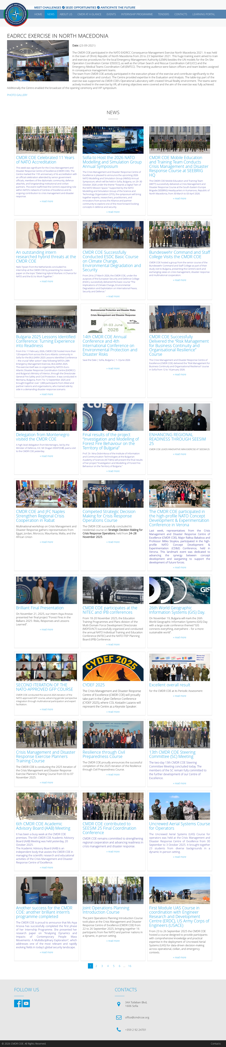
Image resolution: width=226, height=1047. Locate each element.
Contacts (216, 1043)
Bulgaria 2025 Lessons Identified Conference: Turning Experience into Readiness (46, 341)
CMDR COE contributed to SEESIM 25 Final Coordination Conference (109, 828)
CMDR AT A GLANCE (89, 14)
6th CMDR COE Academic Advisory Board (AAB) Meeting (43, 826)
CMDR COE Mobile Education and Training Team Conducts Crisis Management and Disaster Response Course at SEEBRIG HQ (179, 166)
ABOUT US (66, 14)
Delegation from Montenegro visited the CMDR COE (42, 437)
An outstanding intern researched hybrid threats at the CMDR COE (46, 256)
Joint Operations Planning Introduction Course (106, 910)
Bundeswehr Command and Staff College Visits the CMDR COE (179, 254)
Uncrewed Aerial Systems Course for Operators (179, 826)
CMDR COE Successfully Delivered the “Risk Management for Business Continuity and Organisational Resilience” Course (179, 346)
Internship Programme (137, 14)
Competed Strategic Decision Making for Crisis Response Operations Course (109, 516)
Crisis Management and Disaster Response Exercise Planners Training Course (45, 756)
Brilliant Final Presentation (40, 608)
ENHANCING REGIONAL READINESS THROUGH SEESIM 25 (177, 439)
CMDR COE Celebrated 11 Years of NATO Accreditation (45, 160)
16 (129, 966)
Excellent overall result (169, 685)
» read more (46, 201)
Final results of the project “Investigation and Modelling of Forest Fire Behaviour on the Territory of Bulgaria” (111, 441)
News (50, 14)
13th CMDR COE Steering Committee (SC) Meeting (172, 754)
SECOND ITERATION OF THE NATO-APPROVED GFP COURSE (44, 687)
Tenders (163, 14)
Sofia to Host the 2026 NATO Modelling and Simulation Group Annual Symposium (112, 162)
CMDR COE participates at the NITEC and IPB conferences (110, 610)
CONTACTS (180, 14)
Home (38, 14)
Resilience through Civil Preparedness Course (104, 754)
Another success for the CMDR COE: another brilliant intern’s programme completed (44, 912)
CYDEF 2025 (94, 685)
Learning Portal (203, 14)
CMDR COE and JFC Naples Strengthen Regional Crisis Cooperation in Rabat (40, 516)
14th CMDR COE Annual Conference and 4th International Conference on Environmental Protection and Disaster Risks (110, 346)
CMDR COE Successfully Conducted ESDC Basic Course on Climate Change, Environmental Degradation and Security (112, 261)
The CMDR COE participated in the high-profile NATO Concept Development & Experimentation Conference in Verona (179, 518)
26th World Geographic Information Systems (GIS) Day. (177, 610)
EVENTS (111, 14)
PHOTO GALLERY (17, 95)
